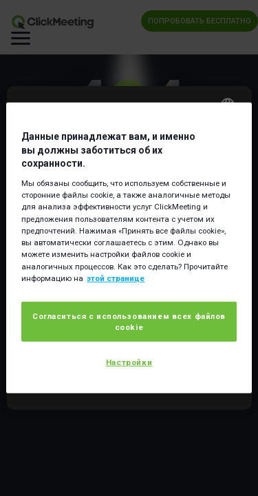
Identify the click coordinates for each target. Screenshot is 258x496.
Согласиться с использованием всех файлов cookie (129, 321)
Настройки (129, 362)
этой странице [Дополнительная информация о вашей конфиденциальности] (115, 278)
